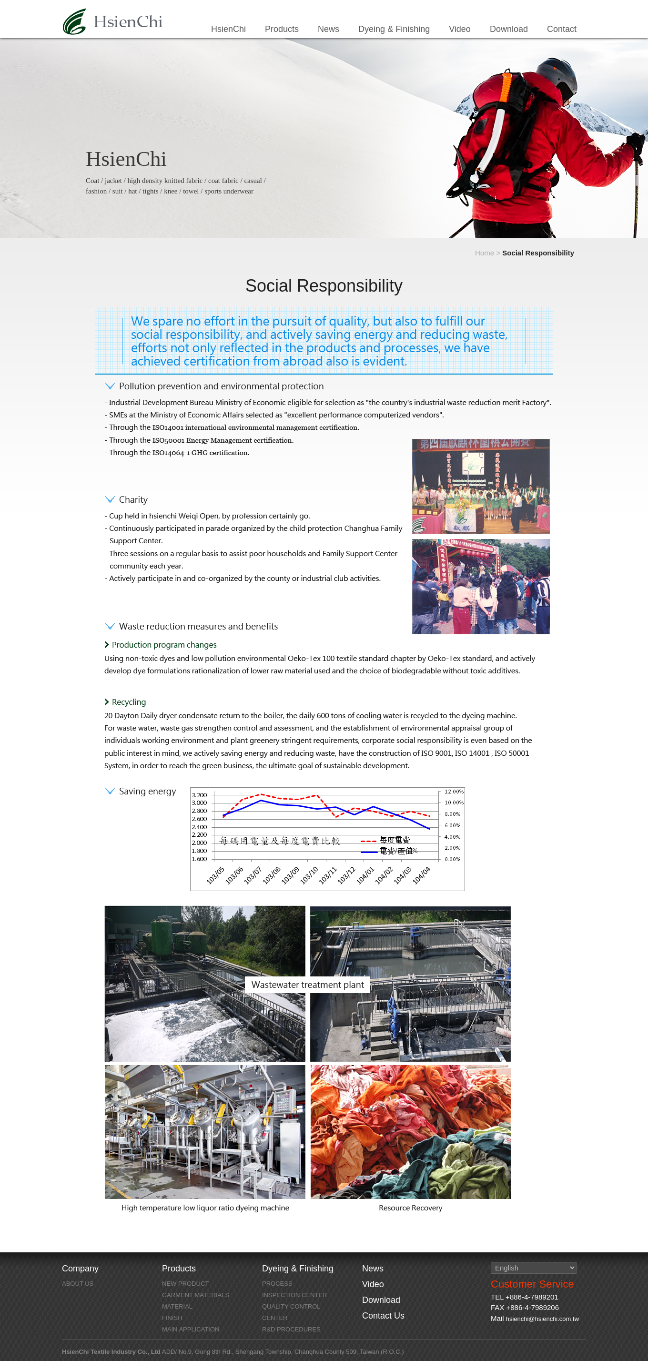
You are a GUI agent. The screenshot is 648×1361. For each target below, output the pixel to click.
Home (484, 253)
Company (80, 1268)
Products (282, 29)
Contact (562, 29)
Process (277, 1283)
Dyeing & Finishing (394, 29)
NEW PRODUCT (185, 1283)
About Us (77, 1283)
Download (509, 29)
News (328, 29)
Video (460, 29)
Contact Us (383, 1315)
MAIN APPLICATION (190, 1329)
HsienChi (113, 21)
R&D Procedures (291, 1329)
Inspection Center (294, 1295)
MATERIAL (177, 1306)
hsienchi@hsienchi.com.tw (542, 1318)
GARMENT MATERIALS (195, 1295)
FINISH (172, 1317)
